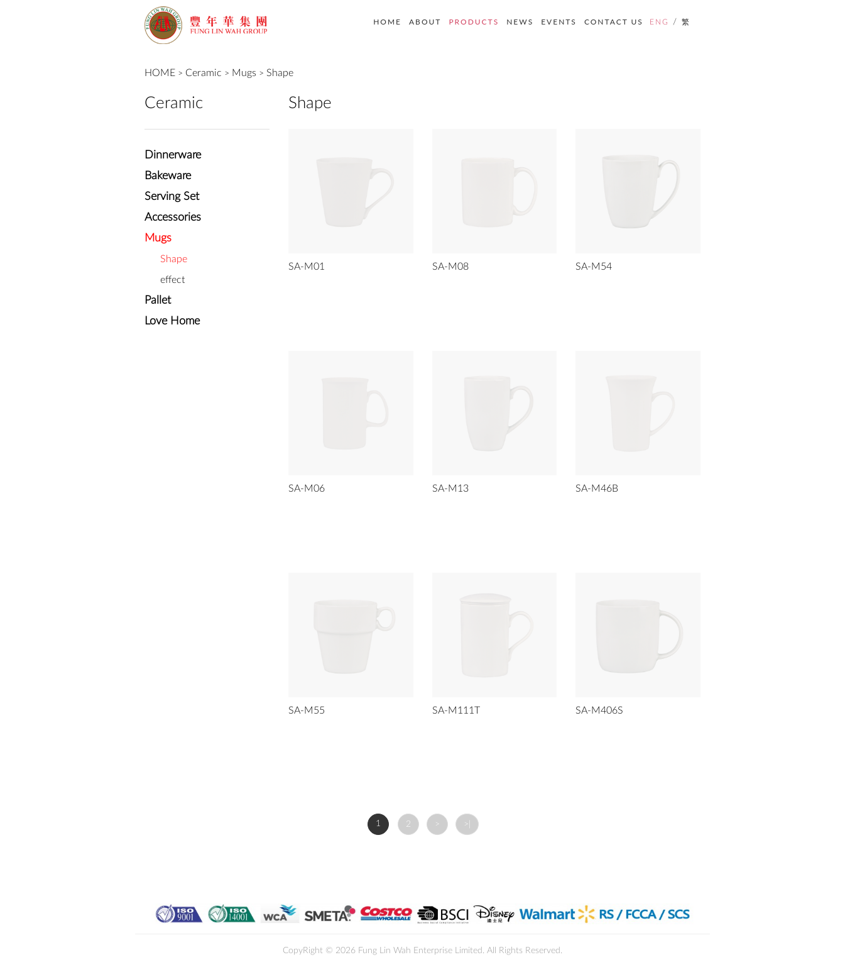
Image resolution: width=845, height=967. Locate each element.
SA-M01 (306, 267)
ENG (659, 22)
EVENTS (559, 21)
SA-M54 (593, 267)
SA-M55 (306, 710)
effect (172, 280)
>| (467, 824)
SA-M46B (596, 489)
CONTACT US (613, 21)
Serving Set (171, 196)
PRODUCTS (474, 21)
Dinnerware (172, 155)
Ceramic (203, 73)
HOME (387, 21)
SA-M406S (599, 710)
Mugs (244, 73)
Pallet (157, 300)
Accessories (172, 217)
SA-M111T (456, 710)
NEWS (519, 21)
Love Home (172, 321)
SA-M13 (450, 489)
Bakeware (167, 176)
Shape (279, 73)
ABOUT (425, 21)
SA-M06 (306, 489)
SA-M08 (450, 267)
